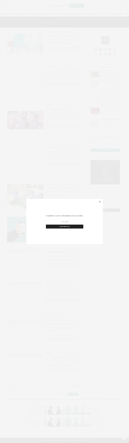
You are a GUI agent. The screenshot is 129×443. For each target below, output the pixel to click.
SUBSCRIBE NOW (64, 226)
